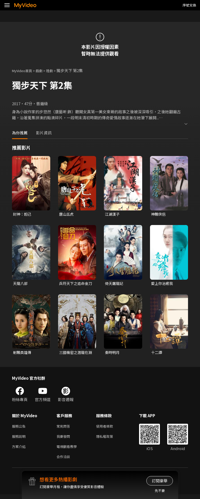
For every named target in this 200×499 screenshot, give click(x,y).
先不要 (160, 490)
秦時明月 (113, 353)
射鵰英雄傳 (23, 353)
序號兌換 (189, 5)
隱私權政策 (109, 439)
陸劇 (55, 70)
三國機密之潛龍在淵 (74, 354)
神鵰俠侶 (159, 214)
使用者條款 (109, 428)
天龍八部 (21, 284)
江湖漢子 (113, 214)
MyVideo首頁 (24, 70)
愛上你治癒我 (162, 284)
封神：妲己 (23, 214)
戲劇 (43, 70)
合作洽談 (64, 461)
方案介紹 (20, 450)
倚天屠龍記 (114, 284)
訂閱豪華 (159, 480)
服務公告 (20, 428)
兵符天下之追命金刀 (74, 284)
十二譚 (157, 353)
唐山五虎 (67, 214)
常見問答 (64, 428)
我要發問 (64, 439)
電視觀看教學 (68, 450)
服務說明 (20, 439)
